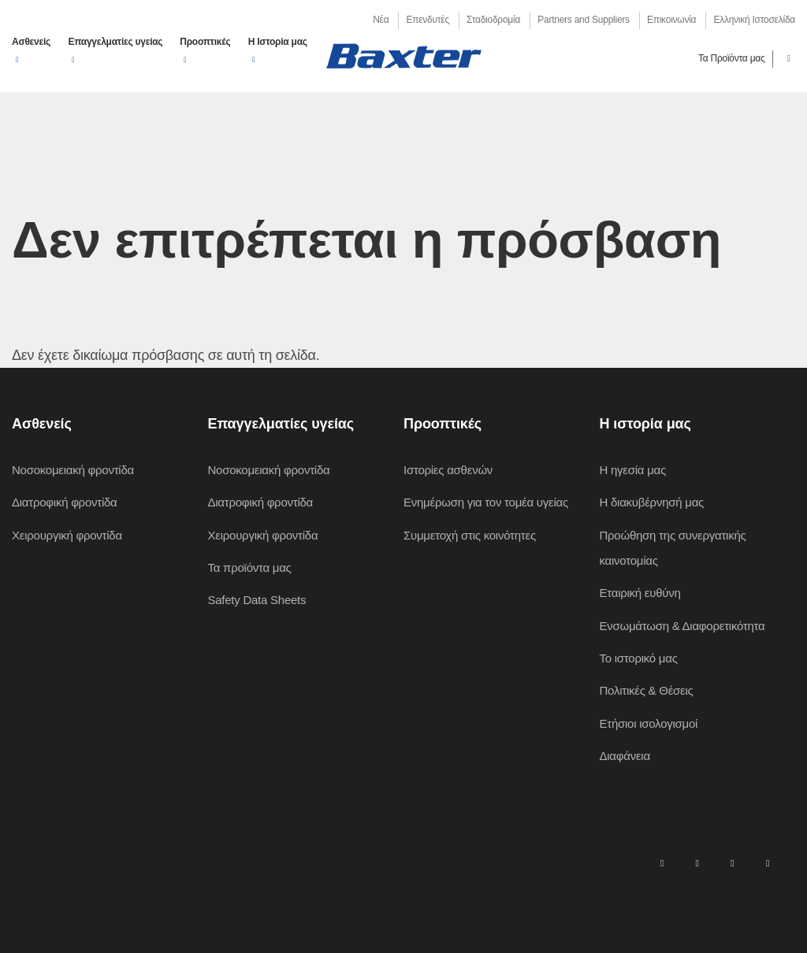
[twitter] (732, 862)
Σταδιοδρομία (493, 19)
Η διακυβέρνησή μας (652, 502)
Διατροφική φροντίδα (64, 502)
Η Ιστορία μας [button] (277, 41)
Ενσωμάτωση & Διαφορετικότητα (682, 625)
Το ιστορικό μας (639, 658)
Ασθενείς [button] (31, 41)
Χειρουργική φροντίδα (67, 535)
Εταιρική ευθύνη (640, 592)
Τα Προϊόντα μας (731, 58)
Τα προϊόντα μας (250, 567)
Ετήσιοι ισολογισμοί (649, 723)
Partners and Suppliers (583, 19)
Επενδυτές (427, 19)
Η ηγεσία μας (633, 469)
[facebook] (696, 862)
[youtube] (767, 862)
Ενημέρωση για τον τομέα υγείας (486, 502)
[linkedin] (662, 862)
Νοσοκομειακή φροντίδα (73, 469)
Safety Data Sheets (257, 599)
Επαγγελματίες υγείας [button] (115, 41)
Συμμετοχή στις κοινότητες (470, 535)
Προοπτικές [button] (205, 41)
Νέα (381, 19)
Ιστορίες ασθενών (448, 469)
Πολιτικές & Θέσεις (647, 690)
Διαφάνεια (625, 755)
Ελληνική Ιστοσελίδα (754, 19)
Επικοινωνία (671, 19)
